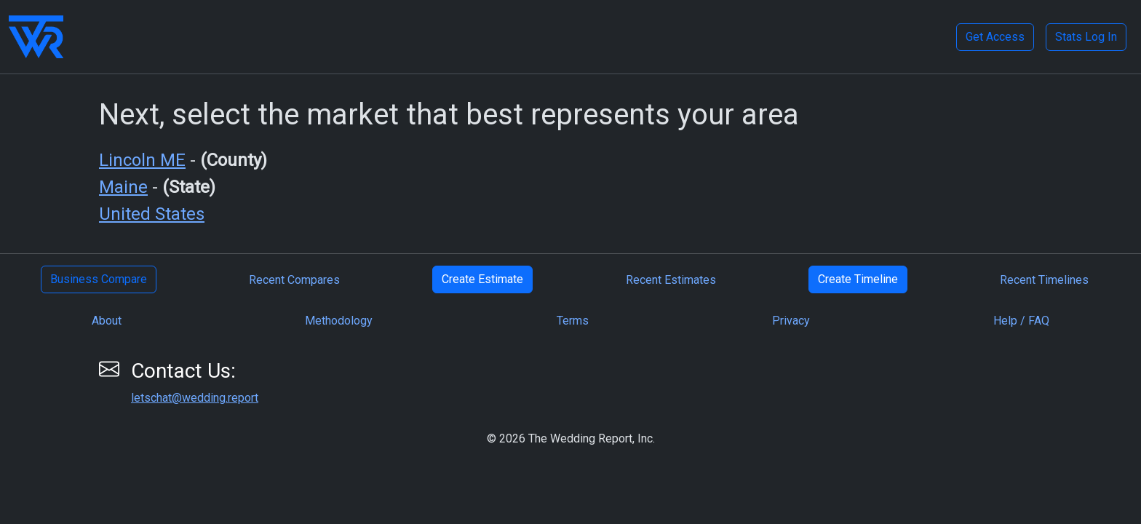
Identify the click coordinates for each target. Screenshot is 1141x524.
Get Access (995, 37)
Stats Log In (1086, 37)
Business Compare (98, 279)
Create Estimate (482, 279)
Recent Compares (294, 280)
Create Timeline (858, 279)
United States (151, 214)
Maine (123, 187)
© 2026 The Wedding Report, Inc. (571, 438)
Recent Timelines (1044, 280)
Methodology (339, 321)
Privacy (791, 321)
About (107, 321)
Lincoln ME (142, 160)
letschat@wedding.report (194, 398)
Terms (573, 321)
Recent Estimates (671, 280)
